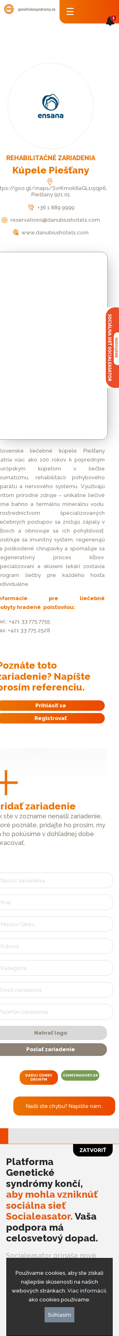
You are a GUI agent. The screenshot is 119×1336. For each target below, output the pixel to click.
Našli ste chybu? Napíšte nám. (64, 1106)
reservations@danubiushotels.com (51, 220)
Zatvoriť (92, 1150)
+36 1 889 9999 (50, 207)
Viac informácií (86, 1290)
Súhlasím (59, 1315)
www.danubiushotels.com (51, 232)
